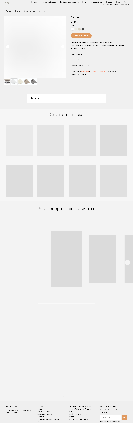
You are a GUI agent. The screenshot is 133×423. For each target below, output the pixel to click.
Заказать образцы (49, 2)
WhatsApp (79, 409)
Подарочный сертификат (92, 2)
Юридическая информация (48, 419)
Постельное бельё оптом (47, 422)
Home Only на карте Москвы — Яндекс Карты (66, 396)
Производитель (43, 411)
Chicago (44, 11)
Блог (125, 2)
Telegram (88, 409)
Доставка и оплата (110, 4)
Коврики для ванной (31, 11)
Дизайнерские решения (69, 2)
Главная (9, 11)
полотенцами (99, 71)
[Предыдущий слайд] (7, 46)
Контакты (125, 4)
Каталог (34, 2)
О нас (118, 2)
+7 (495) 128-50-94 (83, 406)
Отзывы (109, 2)
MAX (70, 411)
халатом (85, 71)
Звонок (72, 409)
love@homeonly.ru (81, 414)
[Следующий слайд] (62, 46)
